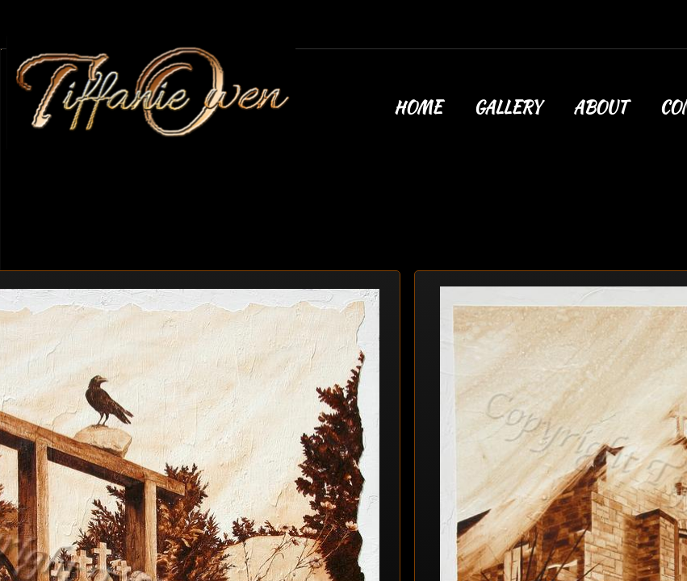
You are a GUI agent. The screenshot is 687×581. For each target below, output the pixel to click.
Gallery (507, 107)
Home (418, 107)
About (600, 107)
